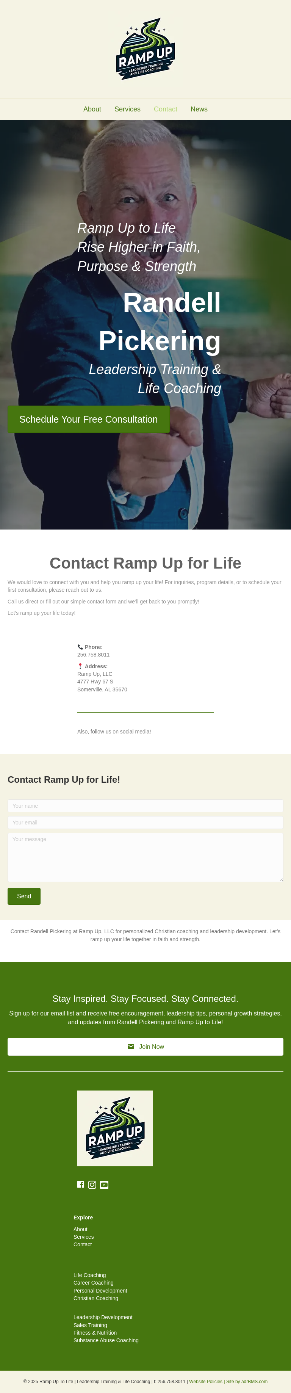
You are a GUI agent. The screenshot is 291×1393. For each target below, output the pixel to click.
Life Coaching (90, 1275)
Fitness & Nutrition (95, 1333)
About (92, 109)
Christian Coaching (96, 1298)
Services (127, 109)
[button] (24, 896)
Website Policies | (207, 1381)
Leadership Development (103, 1317)
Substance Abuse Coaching (106, 1340)
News (199, 109)
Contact (165, 109)
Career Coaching (94, 1283)
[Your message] (145, 857)
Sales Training (90, 1325)
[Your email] (145, 822)
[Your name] (145, 805)
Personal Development (100, 1291)
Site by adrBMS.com (247, 1381)
